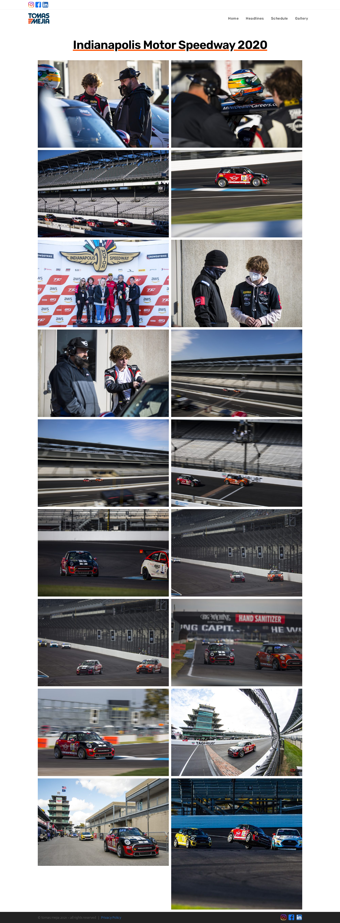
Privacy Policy (111, 917)
